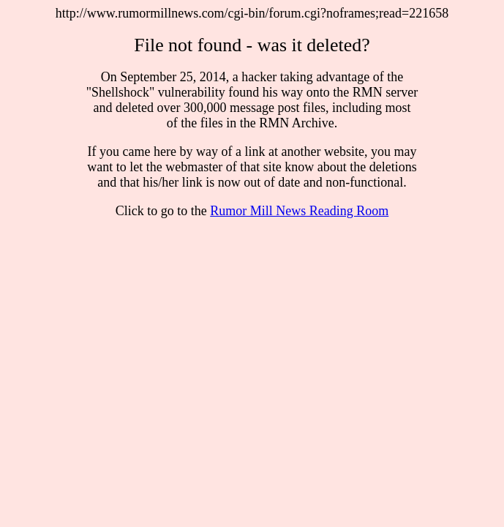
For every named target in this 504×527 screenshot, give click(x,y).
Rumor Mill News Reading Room (299, 210)
